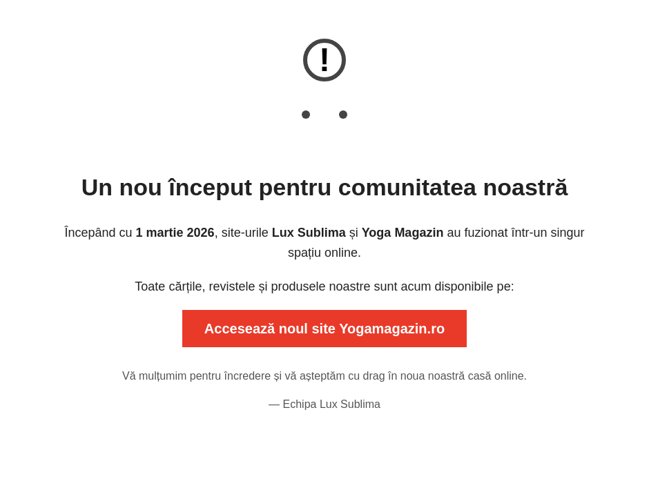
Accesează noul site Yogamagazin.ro (324, 328)
